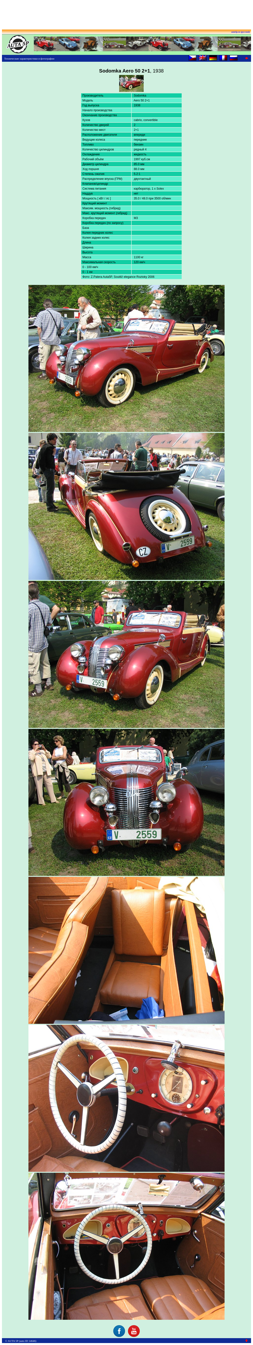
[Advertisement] (126, 13)
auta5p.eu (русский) (240, 32)
